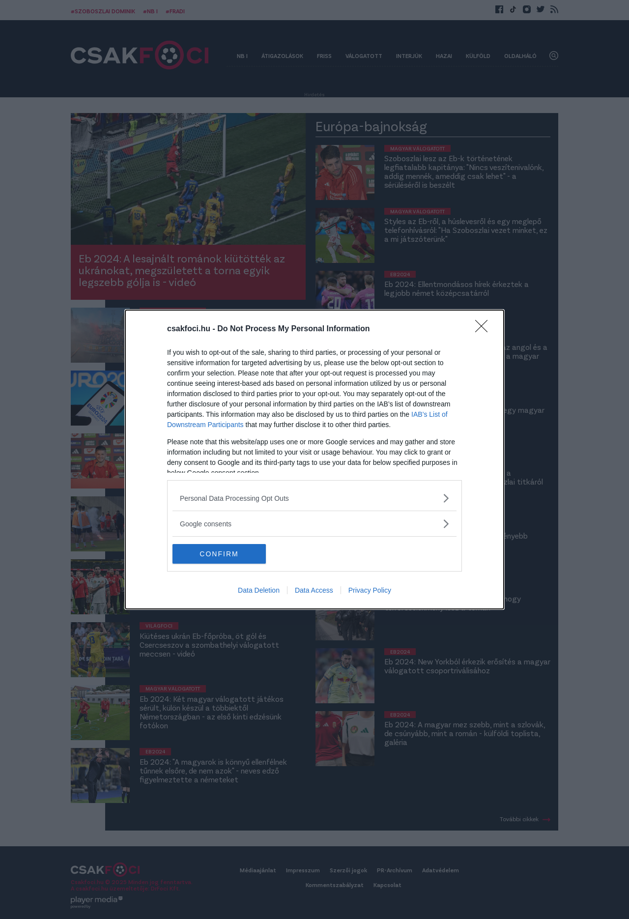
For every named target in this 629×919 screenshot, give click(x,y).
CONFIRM (219, 553)
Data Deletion (259, 590)
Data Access (314, 590)
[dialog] (314, 459)
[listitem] (314, 498)
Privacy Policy (369, 590)
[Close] (484, 329)
